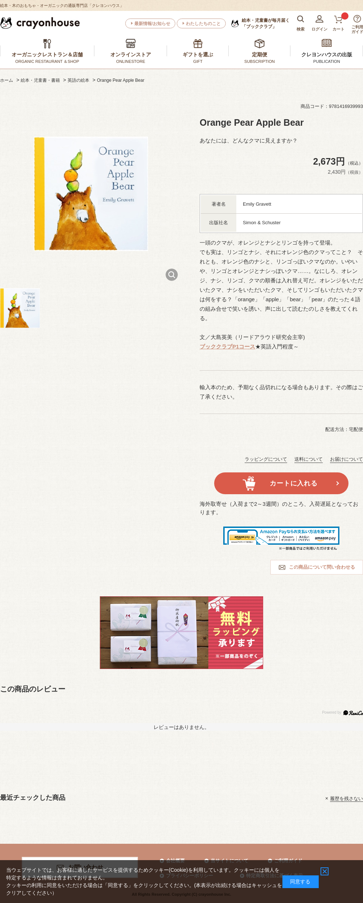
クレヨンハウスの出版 (326, 54)
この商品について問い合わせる (322, 567)
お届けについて (346, 459)
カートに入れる (293, 483)
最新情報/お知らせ (152, 23)
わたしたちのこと (203, 23)
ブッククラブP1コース (227, 346)
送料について (308, 459)
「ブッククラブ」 (266, 23)
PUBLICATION (326, 61)
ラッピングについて (266, 459)
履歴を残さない (346, 798)
